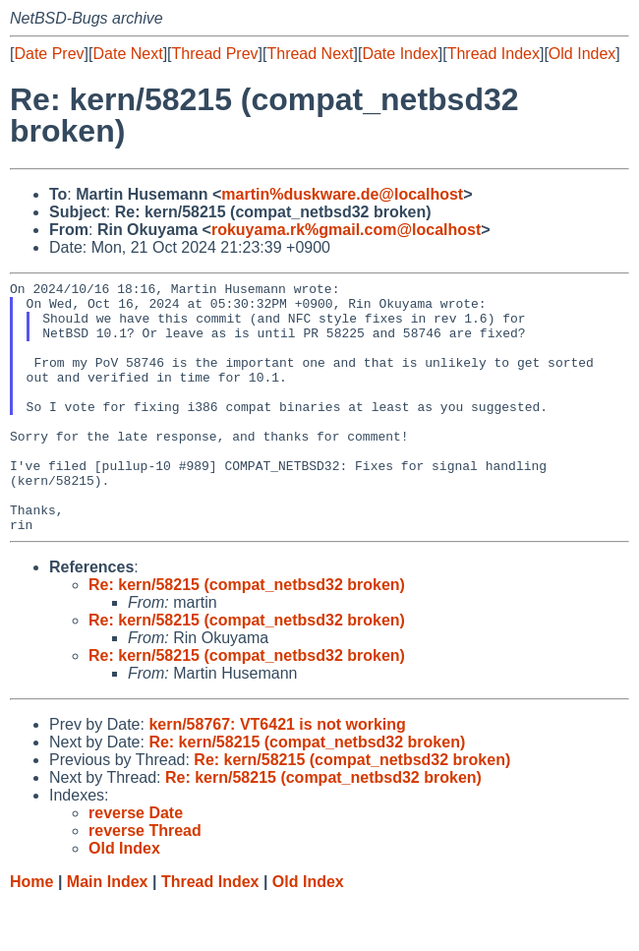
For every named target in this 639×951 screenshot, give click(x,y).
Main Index (107, 931)
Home (31, 931)
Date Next (127, 53)
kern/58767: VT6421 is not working (276, 774)
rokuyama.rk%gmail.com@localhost (346, 229)
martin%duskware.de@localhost (342, 194)
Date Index (399, 53)
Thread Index (493, 53)
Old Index (582, 53)
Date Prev (49, 53)
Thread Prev (215, 53)
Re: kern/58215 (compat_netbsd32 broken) (246, 634)
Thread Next (309, 53)
